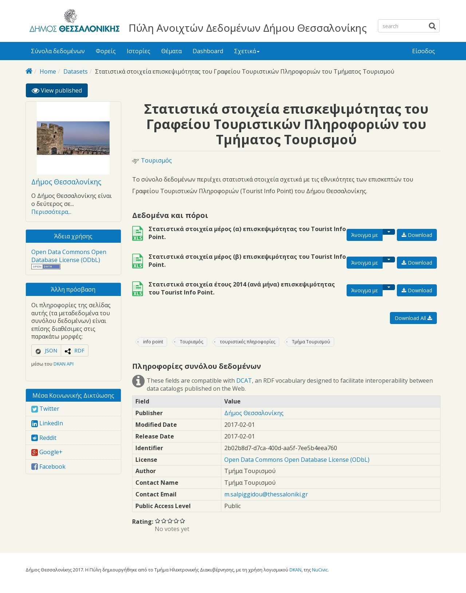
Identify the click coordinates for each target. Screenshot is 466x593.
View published (60, 91)
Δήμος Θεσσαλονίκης (66, 182)
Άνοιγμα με (364, 234)
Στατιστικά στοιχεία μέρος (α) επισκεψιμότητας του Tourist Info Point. (247, 233)
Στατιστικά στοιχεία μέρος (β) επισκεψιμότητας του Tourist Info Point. (247, 261)
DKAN (295, 569)
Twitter (45, 409)
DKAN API (64, 363)
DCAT (244, 381)
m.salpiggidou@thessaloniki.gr (266, 494)
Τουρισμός (156, 160)
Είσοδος (423, 51)
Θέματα (171, 51)
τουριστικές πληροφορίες (247, 342)
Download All (413, 318)
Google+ (47, 452)
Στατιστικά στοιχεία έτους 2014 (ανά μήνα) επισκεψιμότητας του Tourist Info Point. (242, 288)
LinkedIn (47, 423)
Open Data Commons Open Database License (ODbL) (68, 256)
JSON (51, 350)
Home (48, 71)
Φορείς (106, 51)
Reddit (43, 438)
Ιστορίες (138, 51)
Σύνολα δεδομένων (58, 51)
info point (153, 342)
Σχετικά (247, 51)
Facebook (48, 467)
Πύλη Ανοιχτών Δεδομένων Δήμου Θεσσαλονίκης (248, 28)
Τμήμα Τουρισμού (311, 342)
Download (417, 234)
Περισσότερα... (51, 212)
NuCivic (320, 569)
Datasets (75, 71)
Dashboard (208, 51)
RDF (79, 350)
